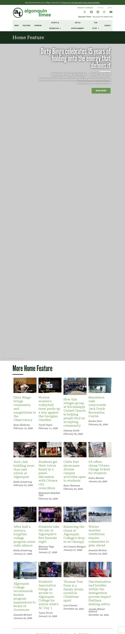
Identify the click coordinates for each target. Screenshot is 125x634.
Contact (100, 8)
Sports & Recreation (54, 25)
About (110, 8)
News (16, 25)
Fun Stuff (94, 25)
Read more (100, 91)
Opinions (38, 25)
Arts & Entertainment (77, 25)
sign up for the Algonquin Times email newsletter (81, 3)
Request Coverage (85, 8)
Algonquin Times (84, 17)
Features (26, 25)
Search (107, 25)
